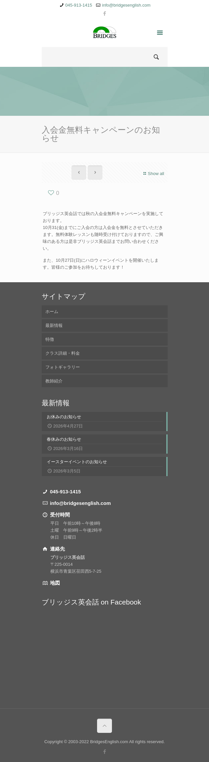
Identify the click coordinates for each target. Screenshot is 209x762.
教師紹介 (54, 381)
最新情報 (54, 325)
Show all (153, 173)
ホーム (51, 311)
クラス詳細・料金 (62, 353)
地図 (54, 583)
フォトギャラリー (62, 367)
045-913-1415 (78, 5)
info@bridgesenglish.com (126, 5)
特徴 (49, 339)
